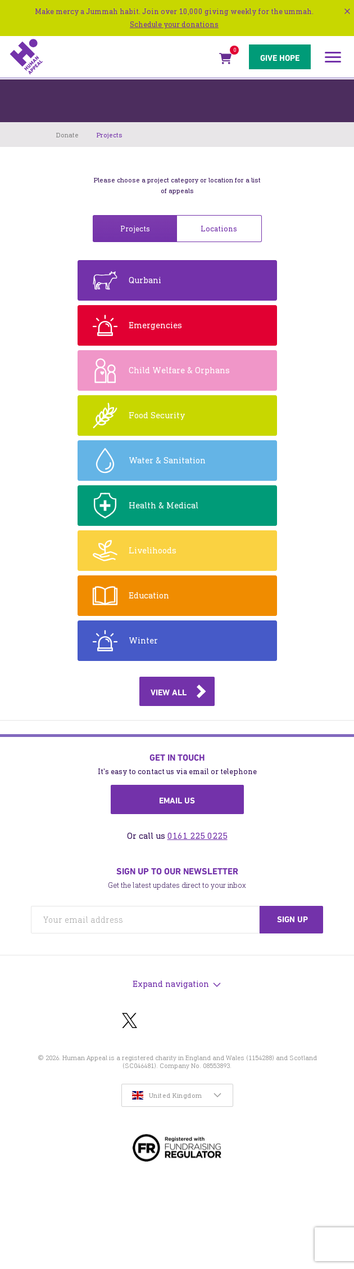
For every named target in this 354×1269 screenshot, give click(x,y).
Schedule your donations (174, 24)
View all (169, 692)
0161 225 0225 (197, 835)
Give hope (279, 58)
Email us (177, 801)
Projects (135, 229)
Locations (219, 229)
